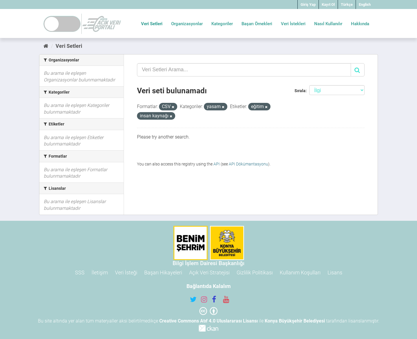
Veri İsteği (126, 272)
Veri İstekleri (293, 23)
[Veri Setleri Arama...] (244, 69)
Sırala (300, 90)
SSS (80, 272)
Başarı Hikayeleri (163, 272)
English (365, 4)
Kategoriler (222, 23)
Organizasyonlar (187, 23)
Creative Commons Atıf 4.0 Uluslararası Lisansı (208, 321)
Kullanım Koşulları (300, 272)
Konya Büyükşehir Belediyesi (295, 321)
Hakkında (360, 23)
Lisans (335, 272)
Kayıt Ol (328, 4)
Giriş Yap (308, 4)
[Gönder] (358, 69)
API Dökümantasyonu (248, 164)
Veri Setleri (151, 23)
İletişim (100, 272)
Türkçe (347, 4)
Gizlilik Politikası (255, 272)
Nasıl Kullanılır (328, 23)
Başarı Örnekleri (257, 23)
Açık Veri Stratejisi (209, 272)
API (216, 164)
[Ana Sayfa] (45, 46)
